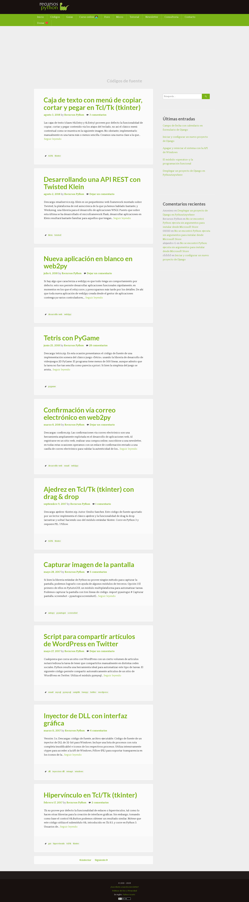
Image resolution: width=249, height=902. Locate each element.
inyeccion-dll (58, 771)
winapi (69, 771)
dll (49, 771)
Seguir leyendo (52, 139)
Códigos (55, 17)
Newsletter (151, 17)
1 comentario (103, 504)
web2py (67, 314)
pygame (52, 386)
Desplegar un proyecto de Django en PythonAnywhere (184, 172)
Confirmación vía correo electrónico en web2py (80, 413)
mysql (58, 692)
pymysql (67, 692)
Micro (119, 17)
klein (50, 235)
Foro (107, 17)
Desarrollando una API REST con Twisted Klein (92, 183)
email (66, 466)
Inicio (40, 17)
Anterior (84, 860)
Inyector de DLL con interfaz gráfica (85, 719)
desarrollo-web (55, 314)
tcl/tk (50, 156)
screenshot (72, 613)
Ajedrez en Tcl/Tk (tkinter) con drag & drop (89, 492)
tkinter (58, 156)
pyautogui (61, 613)
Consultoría (171, 17)
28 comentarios (98, 345)
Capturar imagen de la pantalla (89, 564)
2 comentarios (100, 802)
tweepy (85, 692)
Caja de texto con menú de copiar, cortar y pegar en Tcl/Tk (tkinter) (93, 103)
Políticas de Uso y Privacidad (124, 891)
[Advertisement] (124, 50)
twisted (57, 235)
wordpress (103, 692)
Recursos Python (74, 114)
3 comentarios (97, 114)
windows (79, 771)
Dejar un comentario (101, 194)
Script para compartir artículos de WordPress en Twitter (89, 640)
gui (49, 844)
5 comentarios (98, 572)
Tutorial (134, 17)
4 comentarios (98, 730)
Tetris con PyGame (71, 338)
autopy (51, 613)
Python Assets (129, 895)
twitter (93, 692)
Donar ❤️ (42, 23)
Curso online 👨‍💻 (88, 17)
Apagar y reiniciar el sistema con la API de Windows (185, 150)
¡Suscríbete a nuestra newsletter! (125, 887)
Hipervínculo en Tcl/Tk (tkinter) (90, 795)
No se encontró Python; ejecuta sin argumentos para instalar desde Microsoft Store (184, 222)
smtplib (76, 692)
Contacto (190, 17)
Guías (69, 17)
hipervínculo (59, 844)
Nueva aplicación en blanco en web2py (88, 262)
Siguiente (102, 860)
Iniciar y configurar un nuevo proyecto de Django (185, 138)
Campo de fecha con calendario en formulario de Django (183, 127)
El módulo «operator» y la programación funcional (178, 161)
